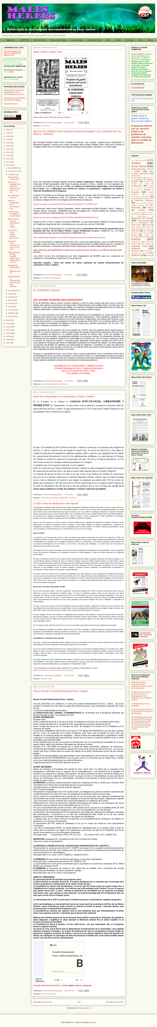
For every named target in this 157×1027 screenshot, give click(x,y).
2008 (8, 340)
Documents (129, 40)
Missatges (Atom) (84, 1008)
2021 (8, 146)
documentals (135, 198)
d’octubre (11, 174)
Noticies (148, 225)
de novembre (13, 171)
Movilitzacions (149, 214)
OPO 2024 (144, 233)
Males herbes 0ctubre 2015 (43, 117)
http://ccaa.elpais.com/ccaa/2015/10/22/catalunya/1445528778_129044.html (65, 204)
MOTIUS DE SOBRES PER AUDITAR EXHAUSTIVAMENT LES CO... (14, 187)
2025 (8, 133)
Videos (140, 40)
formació (138, 203)
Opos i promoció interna (58, 40)
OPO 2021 (134, 233)
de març (11, 310)
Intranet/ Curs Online (94, 40)
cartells (146, 183)
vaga (143, 253)
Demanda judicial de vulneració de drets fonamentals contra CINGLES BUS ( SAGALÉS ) (142, 685)
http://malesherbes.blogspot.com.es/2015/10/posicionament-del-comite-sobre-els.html (69, 238)
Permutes (147, 235)
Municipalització (142, 216)
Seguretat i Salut (46, 679)
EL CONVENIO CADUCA (46, 290)
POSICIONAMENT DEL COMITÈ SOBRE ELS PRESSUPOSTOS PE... (14, 257)
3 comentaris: (69, 494)
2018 (8, 155)
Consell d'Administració (48, 994)
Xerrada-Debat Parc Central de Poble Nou (146, 635)
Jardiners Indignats (64, 117)
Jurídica (141, 210)
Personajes (135, 237)
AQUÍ (11, 72)
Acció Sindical (45, 278)
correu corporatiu (77, 40)
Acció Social (138, 166)
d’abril (10, 307)
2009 (8, 336)
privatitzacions (56, 278)
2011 (8, 330)
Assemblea (150, 177)
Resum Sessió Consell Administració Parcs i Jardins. (61, 691)
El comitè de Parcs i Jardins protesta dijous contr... (13, 234)
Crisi (147, 196)
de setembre (13, 291)
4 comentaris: (69, 381)
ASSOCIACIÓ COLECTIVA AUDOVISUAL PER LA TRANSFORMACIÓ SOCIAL (14, 92)
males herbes (45, 126)
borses (147, 182)
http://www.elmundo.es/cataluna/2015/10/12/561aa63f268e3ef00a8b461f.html (65, 217)
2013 (8, 324)
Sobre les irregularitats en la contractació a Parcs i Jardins (63, 396)
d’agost (11, 294)
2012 (8, 327)
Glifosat (150, 208)
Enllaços (118, 40)
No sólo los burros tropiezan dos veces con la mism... (14, 245)
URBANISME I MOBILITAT (68, 498)
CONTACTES (24, 40)
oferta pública (136, 227)
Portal (108, 40)
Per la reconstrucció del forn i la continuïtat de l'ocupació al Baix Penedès (142, 711)
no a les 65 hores (143, 221)
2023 (8, 139)
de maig (11, 303)
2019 (8, 152)
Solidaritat (135, 248)
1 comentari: (68, 275)
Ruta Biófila (145, 244)
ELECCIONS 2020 (10, 104)
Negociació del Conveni (59, 384)
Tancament (135, 251)
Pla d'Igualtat (146, 237)
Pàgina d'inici (10, 40)
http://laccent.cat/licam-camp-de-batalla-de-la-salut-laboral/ (53, 670)
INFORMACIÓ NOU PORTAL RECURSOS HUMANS (14, 99)
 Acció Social (135, 160)
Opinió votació (146, 229)
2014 (8, 320)
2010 (8, 333)
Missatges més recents (42, 1002)
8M (143, 160)
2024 (8, 136)
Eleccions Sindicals (144, 200)
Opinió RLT (135, 229)
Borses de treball (39, 40)
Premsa (150, 40)
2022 (8, 143)
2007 (8, 343)
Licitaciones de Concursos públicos (142, 212)
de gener (11, 316)
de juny (11, 300)
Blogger (93, 1022)
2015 (8, 165)
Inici (79, 1002)
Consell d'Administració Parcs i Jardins (51, 985)
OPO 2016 (147, 231)
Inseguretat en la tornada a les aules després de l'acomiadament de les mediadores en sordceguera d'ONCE (141, 696)
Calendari (134, 183)
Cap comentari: (69, 122)
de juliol (11, 297)
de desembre (13, 168)
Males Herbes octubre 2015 (47, 52)
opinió (148, 227)
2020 (8, 149)
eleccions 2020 (148, 198)
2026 (8, 130)
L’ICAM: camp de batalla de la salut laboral (55, 503)
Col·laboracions (137, 186)
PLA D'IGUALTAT (137, 88)
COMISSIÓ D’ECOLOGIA (49, 498)
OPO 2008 (135, 231)
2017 (8, 159)
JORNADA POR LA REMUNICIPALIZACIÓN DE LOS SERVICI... (14, 281)
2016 (8, 162)
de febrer (11, 313)
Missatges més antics (115, 1002)
